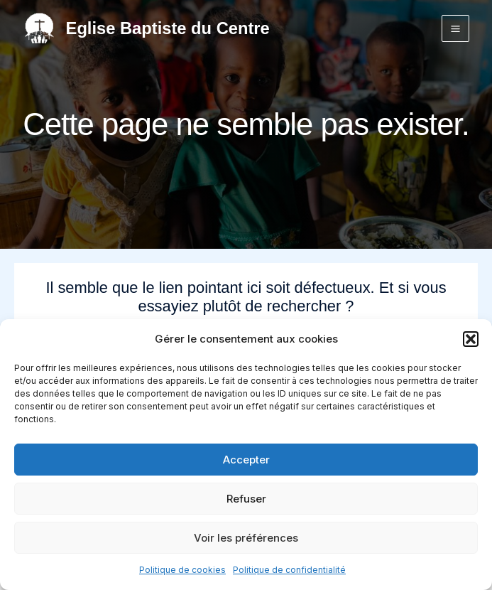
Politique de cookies (182, 569)
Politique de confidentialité (289, 569)
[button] (471, 339)
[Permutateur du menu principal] (455, 29)
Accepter (246, 459)
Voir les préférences (246, 538)
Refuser (246, 498)
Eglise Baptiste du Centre (168, 28)
